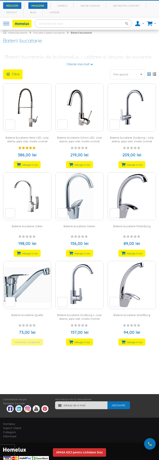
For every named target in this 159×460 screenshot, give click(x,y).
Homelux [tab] (9, 424)
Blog (33, 12)
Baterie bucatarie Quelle (27, 315)
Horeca (62, 5)
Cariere (54, 12)
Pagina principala (5, 32)
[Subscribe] (118, 405)
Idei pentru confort (126, 5)
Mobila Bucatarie (17, 32)
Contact (11, 12)
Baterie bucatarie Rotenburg (132, 226)
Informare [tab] (9, 436)
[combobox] (83, 23)
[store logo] (21, 23)
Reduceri (12, 5)
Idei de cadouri (90, 5)
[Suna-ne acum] (150, 444)
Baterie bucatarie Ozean (79, 226)
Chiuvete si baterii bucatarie (49, 32)
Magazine (37, 5)
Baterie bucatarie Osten (27, 226)
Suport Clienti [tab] (12, 428)
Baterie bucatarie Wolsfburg (131, 315)
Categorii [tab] (9, 432)
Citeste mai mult (77, 64)
